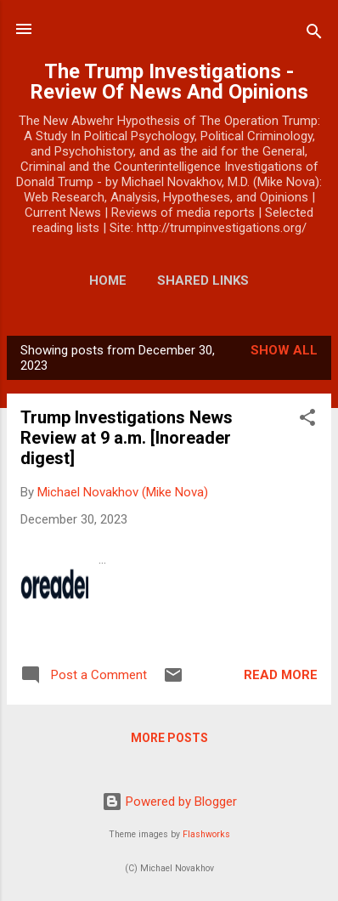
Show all (284, 350)
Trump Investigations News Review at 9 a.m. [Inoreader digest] (126, 437)
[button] (307, 420)
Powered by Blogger (169, 801)
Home (108, 280)
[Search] (314, 34)
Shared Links (203, 280)
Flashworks (206, 834)
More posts (169, 738)
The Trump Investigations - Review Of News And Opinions (169, 82)
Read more (281, 675)
